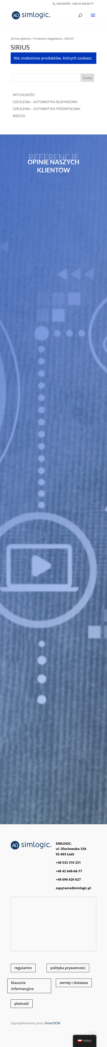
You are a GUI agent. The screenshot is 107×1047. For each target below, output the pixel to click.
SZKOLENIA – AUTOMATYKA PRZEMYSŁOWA (46, 108)
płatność (21, 1003)
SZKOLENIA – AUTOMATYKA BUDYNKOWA (45, 102)
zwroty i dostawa (74, 982)
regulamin (23, 967)
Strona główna (21, 39)
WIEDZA (19, 116)
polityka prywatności (67, 967)
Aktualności (24, 94)
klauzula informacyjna (22, 985)
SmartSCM (52, 1023)
